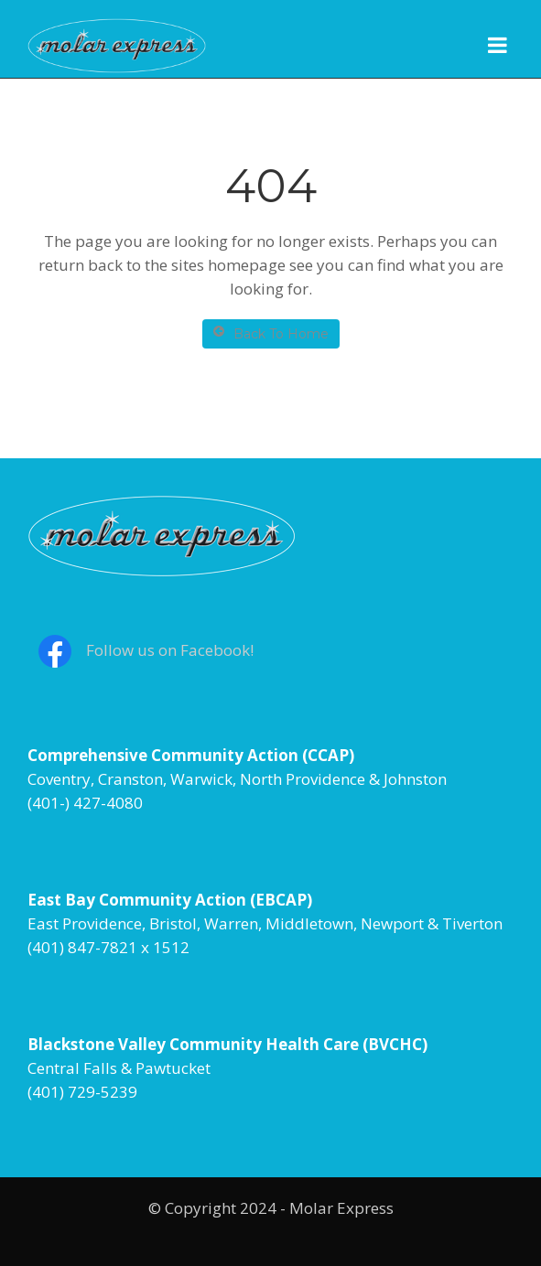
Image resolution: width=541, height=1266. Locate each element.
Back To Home (271, 333)
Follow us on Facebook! (170, 649)
